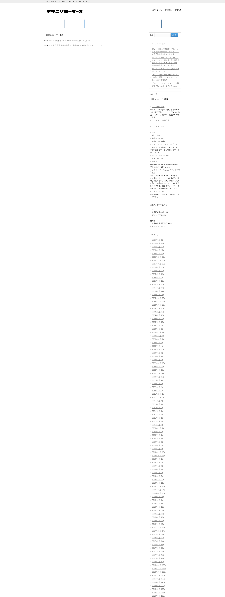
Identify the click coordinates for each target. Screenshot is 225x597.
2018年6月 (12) (158, 507)
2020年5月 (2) (157, 442)
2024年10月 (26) (158, 305)
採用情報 (168, 10)
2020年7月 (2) (157, 435)
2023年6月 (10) (158, 349)
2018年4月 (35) (158, 514)
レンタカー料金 (158, 126)
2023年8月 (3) (157, 343)
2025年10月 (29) (158, 264)
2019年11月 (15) (158, 452)
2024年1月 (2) (157, 329)
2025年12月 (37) (158, 257)
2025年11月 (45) (158, 260)
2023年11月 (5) (158, 336)
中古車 (154, 161)
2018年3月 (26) (158, 517)
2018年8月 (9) (157, 500)
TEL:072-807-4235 (159, 226)
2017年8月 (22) (158, 538)
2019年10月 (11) (158, 456)
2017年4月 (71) (158, 551)
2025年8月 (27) (158, 271)
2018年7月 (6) (157, 504)
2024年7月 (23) (158, 315)
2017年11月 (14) (158, 531)
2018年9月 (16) (158, 497)
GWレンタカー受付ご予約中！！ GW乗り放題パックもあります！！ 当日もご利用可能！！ (166, 77)
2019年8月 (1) (157, 462)
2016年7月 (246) (158, 582)
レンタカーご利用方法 (160, 120)
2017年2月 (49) (158, 558)
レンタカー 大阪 (158, 107)
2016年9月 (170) (158, 575)
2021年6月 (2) (157, 408)
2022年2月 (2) (157, 391)
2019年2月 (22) (158, 480)
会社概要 (178, 10)
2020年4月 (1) (157, 445)
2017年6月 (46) (158, 545)
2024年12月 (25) (158, 298)
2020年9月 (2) (157, 432)
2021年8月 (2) (157, 404)
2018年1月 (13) (158, 524)
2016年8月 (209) (158, 579)
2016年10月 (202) (159, 572)
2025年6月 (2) (157, 278)
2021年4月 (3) (157, 415)
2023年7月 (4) (157, 346)
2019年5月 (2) (157, 469)
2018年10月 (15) (158, 493)
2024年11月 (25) (158, 302)
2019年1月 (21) (158, 483)
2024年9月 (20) (158, 308)
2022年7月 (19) (158, 373)
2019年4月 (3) (157, 473)
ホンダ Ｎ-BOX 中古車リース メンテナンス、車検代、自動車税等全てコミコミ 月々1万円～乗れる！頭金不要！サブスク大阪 (165, 61)
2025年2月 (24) (158, 291)
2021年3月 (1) (157, 418)
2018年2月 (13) (158, 521)
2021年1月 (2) (157, 425)
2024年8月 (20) (158, 312)
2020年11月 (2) (158, 428)
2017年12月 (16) (158, 528)
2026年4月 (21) (158, 243)
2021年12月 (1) (158, 394)
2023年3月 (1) (157, 360)
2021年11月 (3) (158, 397)
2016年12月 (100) (159, 565)
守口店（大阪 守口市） (161, 155)
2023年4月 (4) (157, 356)
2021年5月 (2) (157, 411)
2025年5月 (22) (158, 281)
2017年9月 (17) (158, 534)
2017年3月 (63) (158, 555)
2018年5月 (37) (158, 510)
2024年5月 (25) (158, 322)
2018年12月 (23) (158, 486)
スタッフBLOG (158, 191)
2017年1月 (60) (158, 562)
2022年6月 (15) (158, 377)
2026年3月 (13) (158, 247)
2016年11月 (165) (159, 569)
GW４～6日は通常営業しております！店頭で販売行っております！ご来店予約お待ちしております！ (165, 51)
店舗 (153, 132)
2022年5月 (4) (157, 380)
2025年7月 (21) (158, 274)
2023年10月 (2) (158, 339)
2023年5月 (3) (157, 353)
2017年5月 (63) (158, 548)
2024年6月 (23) (158, 319)
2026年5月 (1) (157, 240)
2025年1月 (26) (158, 295)
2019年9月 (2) (157, 459)
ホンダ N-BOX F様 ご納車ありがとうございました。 (165, 70)
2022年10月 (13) (158, 363)
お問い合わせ (157, 10)
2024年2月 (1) (157, 326)
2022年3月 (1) (157, 387)
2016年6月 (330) (158, 586)
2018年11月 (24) (158, 490)
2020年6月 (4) (157, 439)
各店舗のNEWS (158, 138)
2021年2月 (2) (157, 421)
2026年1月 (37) (158, 254)
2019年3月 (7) (157, 476)
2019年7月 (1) (157, 466)
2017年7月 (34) (158, 541)
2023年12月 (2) (158, 332)
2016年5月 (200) (158, 589)
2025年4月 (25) (158, 284)
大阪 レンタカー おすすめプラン (164, 144)
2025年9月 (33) (158, 267)
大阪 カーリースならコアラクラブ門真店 (166, 171)
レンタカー (47, 1)
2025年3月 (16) (158, 288)
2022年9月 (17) (158, 367)
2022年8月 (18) (158, 370)
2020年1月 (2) (157, 449)
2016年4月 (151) (158, 593)
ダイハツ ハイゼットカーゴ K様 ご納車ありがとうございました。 (166, 84)
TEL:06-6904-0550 (159, 215)
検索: (152, 35)
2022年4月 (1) (157, 384)
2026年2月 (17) (158, 250)
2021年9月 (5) (157, 401)
